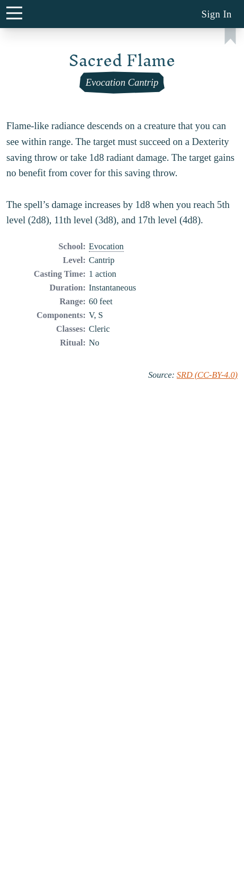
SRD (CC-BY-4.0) (207, 375)
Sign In (216, 14)
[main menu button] (14, 12)
